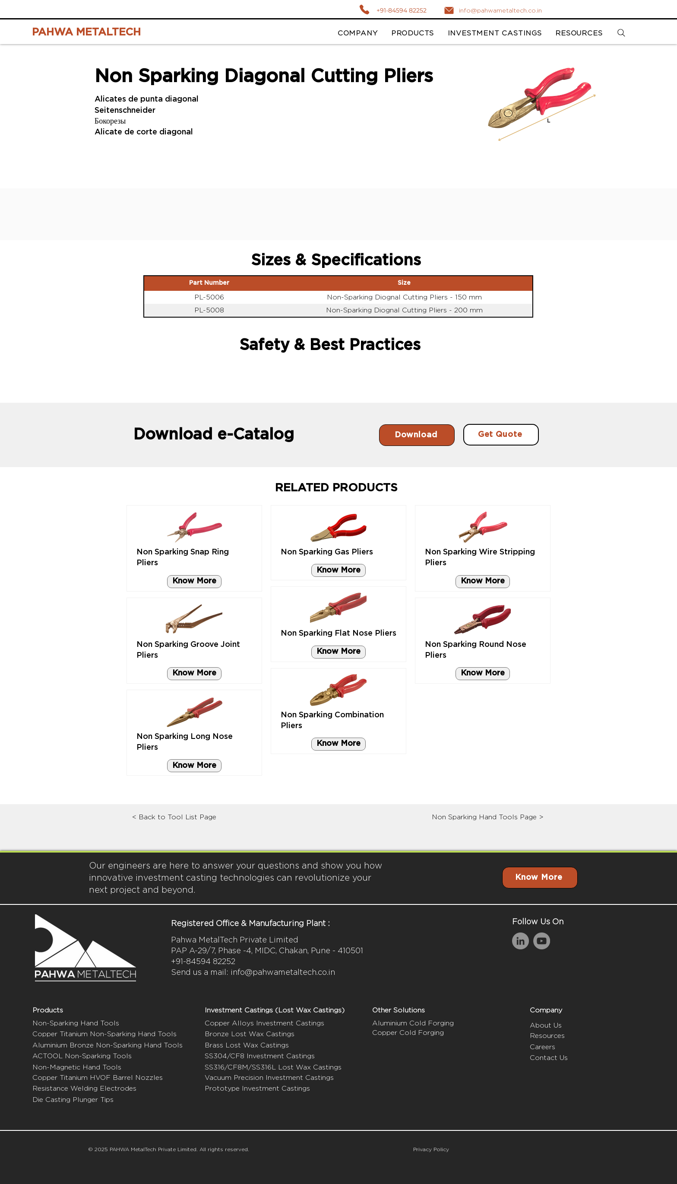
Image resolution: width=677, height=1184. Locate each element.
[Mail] (449, 10)
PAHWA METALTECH (86, 32)
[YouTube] (541, 941)
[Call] (364, 9)
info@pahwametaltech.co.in (283, 972)
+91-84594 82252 (401, 10)
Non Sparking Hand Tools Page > (488, 817)
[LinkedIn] (520, 941)
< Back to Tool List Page (174, 817)
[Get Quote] (501, 435)
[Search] (621, 33)
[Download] (417, 435)
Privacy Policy (431, 1149)
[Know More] (194, 581)
